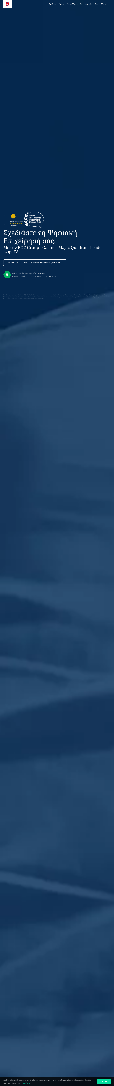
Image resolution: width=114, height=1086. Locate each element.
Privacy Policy (25, 1083)
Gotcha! (104, 1081)
